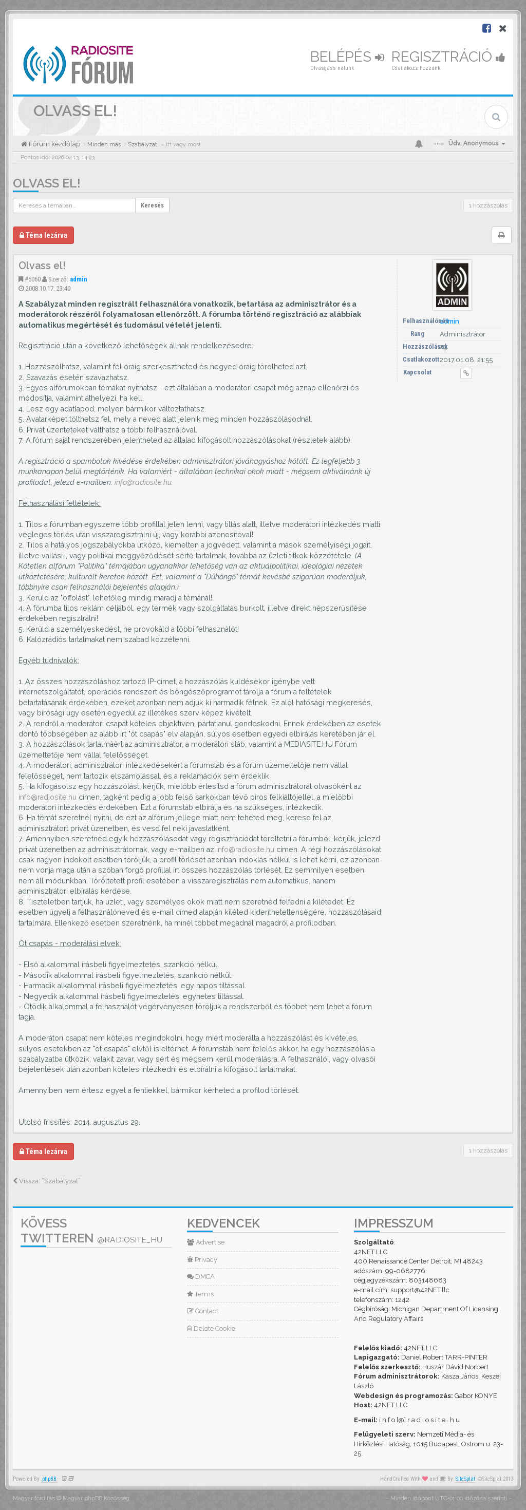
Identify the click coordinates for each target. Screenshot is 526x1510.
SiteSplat (465, 1479)
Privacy (202, 1259)
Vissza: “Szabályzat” (47, 1181)
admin (78, 279)
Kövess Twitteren (91, 1230)
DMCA (201, 1276)
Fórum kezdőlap (53, 144)
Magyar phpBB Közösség (96, 1498)
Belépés (347, 56)
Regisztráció (448, 56)
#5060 (33, 279)
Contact (202, 1311)
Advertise (205, 1242)
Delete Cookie (211, 1328)
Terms (200, 1294)
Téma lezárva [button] (43, 235)
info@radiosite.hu (143, 482)
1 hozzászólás (488, 205)
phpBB (49, 1479)
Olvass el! (47, 183)
